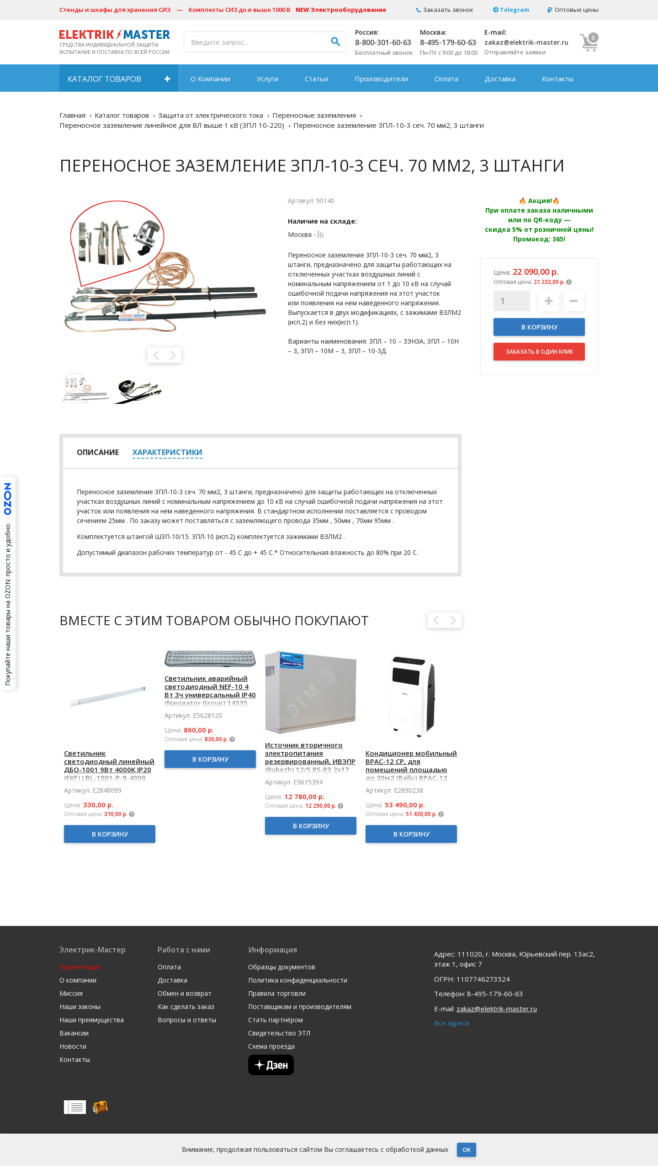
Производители (381, 78)
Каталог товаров (104, 78)
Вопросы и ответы (187, 1020)
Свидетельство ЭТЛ (279, 1033)
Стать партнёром (275, 1020)
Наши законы (80, 1007)
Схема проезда (271, 1046)
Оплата (446, 78)
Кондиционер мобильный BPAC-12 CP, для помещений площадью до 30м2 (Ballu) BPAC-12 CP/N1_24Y (411, 769)
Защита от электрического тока (210, 115)
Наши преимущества (91, 1020)
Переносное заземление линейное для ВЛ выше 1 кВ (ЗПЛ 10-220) (171, 125)
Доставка (500, 78)
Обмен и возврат (185, 993)
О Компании (210, 78)
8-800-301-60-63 (383, 42)
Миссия (71, 993)
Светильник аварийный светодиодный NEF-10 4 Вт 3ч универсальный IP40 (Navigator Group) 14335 (210, 690)
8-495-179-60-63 (448, 42)
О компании (77, 980)
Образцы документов (281, 967)
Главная (72, 115)
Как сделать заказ (186, 1007)
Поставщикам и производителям (299, 1007)
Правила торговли (277, 993)
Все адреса (451, 1023)
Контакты (557, 78)
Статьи (316, 78)
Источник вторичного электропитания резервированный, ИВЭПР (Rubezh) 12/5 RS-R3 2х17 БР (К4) (310, 761)
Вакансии (74, 1033)
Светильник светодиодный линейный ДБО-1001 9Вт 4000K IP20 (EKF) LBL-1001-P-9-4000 (109, 765)
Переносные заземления (314, 115)
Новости (72, 1046)
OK (466, 1149)
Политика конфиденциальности (297, 980)
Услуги (267, 78)
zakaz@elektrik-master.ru (526, 42)
